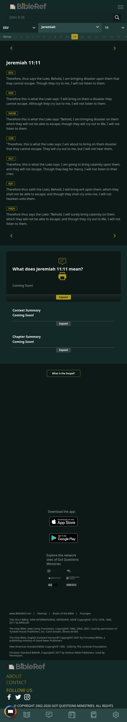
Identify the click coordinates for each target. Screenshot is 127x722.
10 (67, 37)
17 (118, 37)
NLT (11, 158)
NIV (10, 93)
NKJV (11, 208)
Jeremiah (48, 27)
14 (96, 37)
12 (82, 37)
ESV (10, 73)
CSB (10, 138)
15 (104, 37)
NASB (12, 113)
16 (111, 37)
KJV (10, 183)
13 (89, 37)
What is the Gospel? (63, 373)
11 (106, 28)
